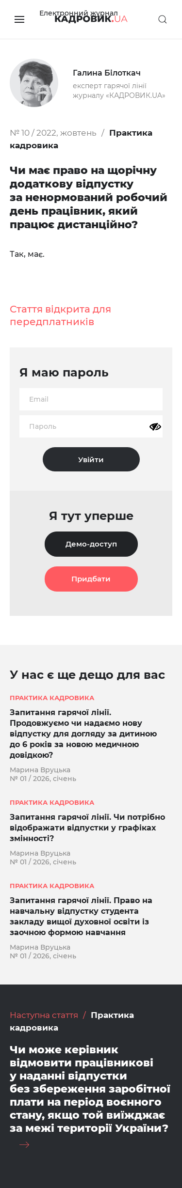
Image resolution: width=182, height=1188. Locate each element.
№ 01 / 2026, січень (43, 778)
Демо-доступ (91, 543)
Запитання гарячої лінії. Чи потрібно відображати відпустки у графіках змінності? (87, 828)
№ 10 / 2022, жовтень (53, 133)
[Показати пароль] (155, 427)
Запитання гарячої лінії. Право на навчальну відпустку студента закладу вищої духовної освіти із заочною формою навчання (81, 916)
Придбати (91, 578)
